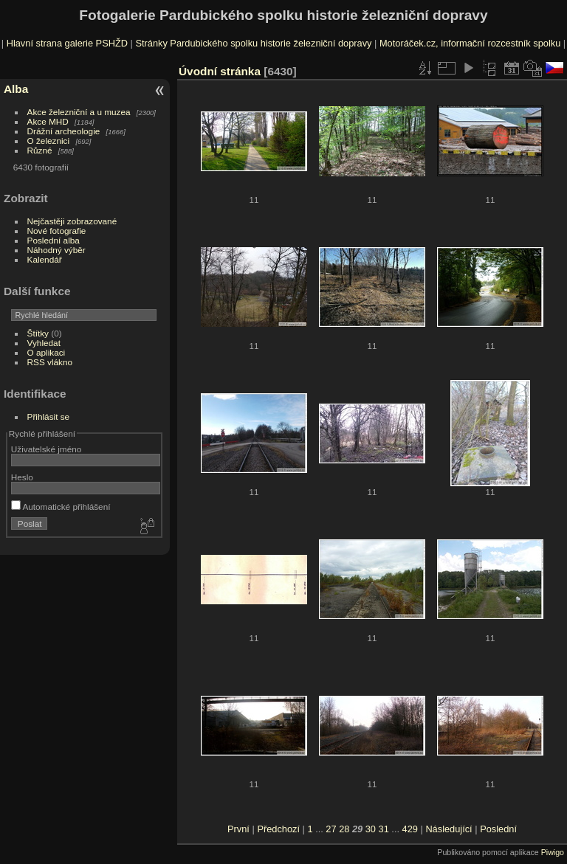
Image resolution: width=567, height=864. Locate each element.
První (238, 828)
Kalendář (44, 259)
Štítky (38, 333)
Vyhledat (44, 343)
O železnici (48, 140)
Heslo (22, 477)
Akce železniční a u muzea (79, 112)
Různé (39, 150)
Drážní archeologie (63, 131)
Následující (448, 828)
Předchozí (278, 828)
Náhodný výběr (56, 250)
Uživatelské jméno (46, 449)
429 (410, 828)
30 (370, 828)
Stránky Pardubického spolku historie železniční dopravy (253, 43)
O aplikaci (46, 352)
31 (384, 828)
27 (331, 828)
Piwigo (552, 852)
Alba (16, 89)
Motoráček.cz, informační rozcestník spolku (469, 43)
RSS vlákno (49, 362)
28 (344, 828)
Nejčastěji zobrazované (72, 221)
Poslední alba (53, 240)
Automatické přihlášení (61, 506)
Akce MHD (48, 121)
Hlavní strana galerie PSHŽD (67, 43)
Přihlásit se (48, 416)
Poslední (498, 828)
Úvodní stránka (220, 71)
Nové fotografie (56, 230)
